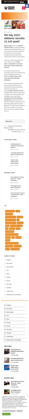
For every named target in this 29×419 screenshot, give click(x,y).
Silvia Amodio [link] (9, 214)
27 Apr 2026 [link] (15, 156)
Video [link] (7, 273)
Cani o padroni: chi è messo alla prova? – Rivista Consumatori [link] (17, 179)
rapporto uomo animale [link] (12, 234)
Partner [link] (8, 280)
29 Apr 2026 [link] (15, 149)
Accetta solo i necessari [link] (9, 411)
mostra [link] (18, 228)
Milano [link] (7, 225)
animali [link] (18, 211)
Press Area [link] (9, 284)
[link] (27, 6)
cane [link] (13, 237)
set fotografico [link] (10, 231)
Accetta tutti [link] (6, 414)
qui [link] (8, 111)
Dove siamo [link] (9, 263)
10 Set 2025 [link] (15, 182)
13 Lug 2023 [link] (9, 32)
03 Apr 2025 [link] (15, 189)
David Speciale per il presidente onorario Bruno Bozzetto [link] (17, 146)
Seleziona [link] (19, 411)
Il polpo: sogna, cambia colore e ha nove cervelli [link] (15, 161)
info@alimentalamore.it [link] (12, 1)
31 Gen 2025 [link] (15, 198)
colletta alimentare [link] (11, 222)
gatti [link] (7, 228)
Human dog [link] (20, 222)
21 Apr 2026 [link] (15, 165)
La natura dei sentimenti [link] (12, 243)
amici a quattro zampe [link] (16, 225)
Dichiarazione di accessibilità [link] (13, 294)
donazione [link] (18, 237)
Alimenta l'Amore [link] (10, 211)
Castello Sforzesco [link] (11, 220)
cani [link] (18, 220)
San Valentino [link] (17, 246)
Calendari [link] (8, 287)
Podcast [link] (8, 277)
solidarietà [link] (20, 217)
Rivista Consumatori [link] (11, 217)
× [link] (27, 395)
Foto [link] (7, 270)
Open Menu (23, 7)
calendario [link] (12, 228)
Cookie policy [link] (9, 291)
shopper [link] (8, 240)
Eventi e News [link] (9, 267)
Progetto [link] (8, 260)
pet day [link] (8, 249)
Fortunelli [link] (8, 237)
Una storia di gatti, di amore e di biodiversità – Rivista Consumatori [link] (18, 194)
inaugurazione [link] (9, 246)
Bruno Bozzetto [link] (15, 249)
